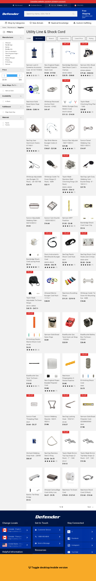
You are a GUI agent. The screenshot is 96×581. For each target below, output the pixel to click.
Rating (91, 38)
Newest (51, 38)
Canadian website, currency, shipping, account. (48, 2)
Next (91, 507)
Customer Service (35, 5)
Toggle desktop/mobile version (48, 567)
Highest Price (64, 38)
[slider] (4, 75)
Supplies (21, 27)
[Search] (74, 14)
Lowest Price (79, 38)
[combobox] (50, 14)
